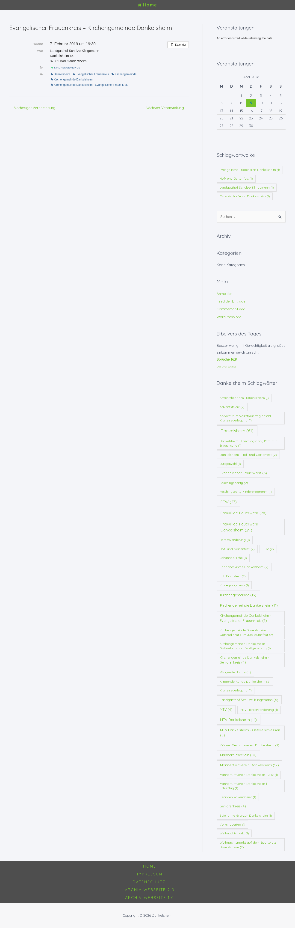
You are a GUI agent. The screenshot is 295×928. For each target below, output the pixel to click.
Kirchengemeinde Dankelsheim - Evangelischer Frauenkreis (89, 84)
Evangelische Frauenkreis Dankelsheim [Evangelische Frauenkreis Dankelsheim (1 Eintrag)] (250, 170)
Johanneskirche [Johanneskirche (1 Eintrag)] (233, 558)
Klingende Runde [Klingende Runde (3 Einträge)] (235, 672)
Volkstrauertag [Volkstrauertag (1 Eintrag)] (232, 824)
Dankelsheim (60, 74)
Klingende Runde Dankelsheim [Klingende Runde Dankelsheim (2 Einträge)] (245, 681)
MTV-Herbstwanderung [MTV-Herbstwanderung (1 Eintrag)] (259, 710)
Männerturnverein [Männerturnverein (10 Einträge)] (238, 755)
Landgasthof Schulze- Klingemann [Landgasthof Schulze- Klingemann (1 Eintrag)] (247, 187)
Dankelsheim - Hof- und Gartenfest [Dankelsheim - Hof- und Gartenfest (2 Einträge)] (248, 455)
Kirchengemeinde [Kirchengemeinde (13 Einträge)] (238, 595)
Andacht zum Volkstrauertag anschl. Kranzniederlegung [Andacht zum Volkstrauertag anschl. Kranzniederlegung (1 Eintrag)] (245, 418)
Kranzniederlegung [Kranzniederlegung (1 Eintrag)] (236, 690)
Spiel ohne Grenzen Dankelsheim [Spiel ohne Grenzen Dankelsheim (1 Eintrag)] (246, 815)
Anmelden (225, 293)
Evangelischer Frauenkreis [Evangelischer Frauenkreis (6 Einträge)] (243, 473)
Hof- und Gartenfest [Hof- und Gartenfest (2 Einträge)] (237, 549)
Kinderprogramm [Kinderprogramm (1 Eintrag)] (234, 585)
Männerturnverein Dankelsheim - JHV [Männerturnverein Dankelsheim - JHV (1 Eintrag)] (249, 775)
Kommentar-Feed (231, 309)
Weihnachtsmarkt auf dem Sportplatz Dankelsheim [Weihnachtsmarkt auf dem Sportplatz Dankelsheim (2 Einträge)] (248, 844)
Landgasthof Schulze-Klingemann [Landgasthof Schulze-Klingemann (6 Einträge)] (249, 700)
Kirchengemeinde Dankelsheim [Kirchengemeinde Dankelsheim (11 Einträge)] (249, 605)
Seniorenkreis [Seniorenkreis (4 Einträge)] (233, 806)
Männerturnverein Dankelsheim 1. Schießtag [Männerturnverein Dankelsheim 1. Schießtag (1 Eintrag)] (244, 786)
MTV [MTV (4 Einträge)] (226, 710)
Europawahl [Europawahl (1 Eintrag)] (230, 463)
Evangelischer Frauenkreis (91, 74)
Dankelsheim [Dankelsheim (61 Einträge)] (237, 430)
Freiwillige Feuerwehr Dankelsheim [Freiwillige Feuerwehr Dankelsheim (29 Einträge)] (239, 527)
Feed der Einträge (231, 301)
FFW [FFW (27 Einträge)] (228, 501)
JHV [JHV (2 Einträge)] (268, 549)
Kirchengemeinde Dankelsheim (71, 79)
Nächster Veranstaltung (167, 108)
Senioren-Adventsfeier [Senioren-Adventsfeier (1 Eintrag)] (238, 797)
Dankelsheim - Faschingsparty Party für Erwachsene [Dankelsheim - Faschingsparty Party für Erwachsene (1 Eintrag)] (248, 443)
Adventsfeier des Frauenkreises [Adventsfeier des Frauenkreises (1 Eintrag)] (244, 398)
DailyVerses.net (226, 366)
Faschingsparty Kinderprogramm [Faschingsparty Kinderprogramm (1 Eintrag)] (246, 491)
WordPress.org (229, 317)
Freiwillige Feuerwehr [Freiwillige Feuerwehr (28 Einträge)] (243, 512)
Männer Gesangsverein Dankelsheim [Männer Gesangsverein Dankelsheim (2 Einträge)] (249, 745)
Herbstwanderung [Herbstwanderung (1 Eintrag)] (235, 540)
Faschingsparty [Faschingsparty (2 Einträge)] (234, 483)
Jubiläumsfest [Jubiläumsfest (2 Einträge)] (233, 576)
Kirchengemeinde (65, 67)
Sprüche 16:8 (227, 359)
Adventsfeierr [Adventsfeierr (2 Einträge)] (232, 407)
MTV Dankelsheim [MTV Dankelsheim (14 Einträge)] (238, 719)
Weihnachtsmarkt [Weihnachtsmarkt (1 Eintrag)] (234, 833)
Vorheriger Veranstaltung (32, 108)
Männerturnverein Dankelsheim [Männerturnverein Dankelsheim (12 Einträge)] (249, 765)
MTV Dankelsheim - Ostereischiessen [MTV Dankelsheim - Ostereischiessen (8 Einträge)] (250, 733)
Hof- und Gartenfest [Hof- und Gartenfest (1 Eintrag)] (236, 178)
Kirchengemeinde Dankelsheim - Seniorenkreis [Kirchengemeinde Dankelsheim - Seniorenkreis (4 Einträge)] (244, 660)
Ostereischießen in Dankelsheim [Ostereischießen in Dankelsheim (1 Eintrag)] (245, 196)
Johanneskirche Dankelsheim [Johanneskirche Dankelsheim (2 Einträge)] (244, 567)
